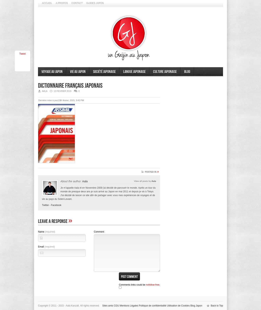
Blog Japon (196, 305)
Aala (85, 181)
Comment (99, 231)
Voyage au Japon (52, 71)
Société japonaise (104, 71)
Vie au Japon (78, 71)
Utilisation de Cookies (178, 305)
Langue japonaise (134, 71)
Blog (187, 71)
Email (46, 246)
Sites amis (107, 305)
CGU (116, 305)
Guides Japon (95, 3)
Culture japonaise (165, 71)
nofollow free (152, 284)
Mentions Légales (129, 305)
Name (46, 231)
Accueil (47, 3)
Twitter (45, 205)
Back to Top (217, 305)
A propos (62, 3)
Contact (77, 3)
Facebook (56, 205)
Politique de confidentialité (152, 305)
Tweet (22, 53)
